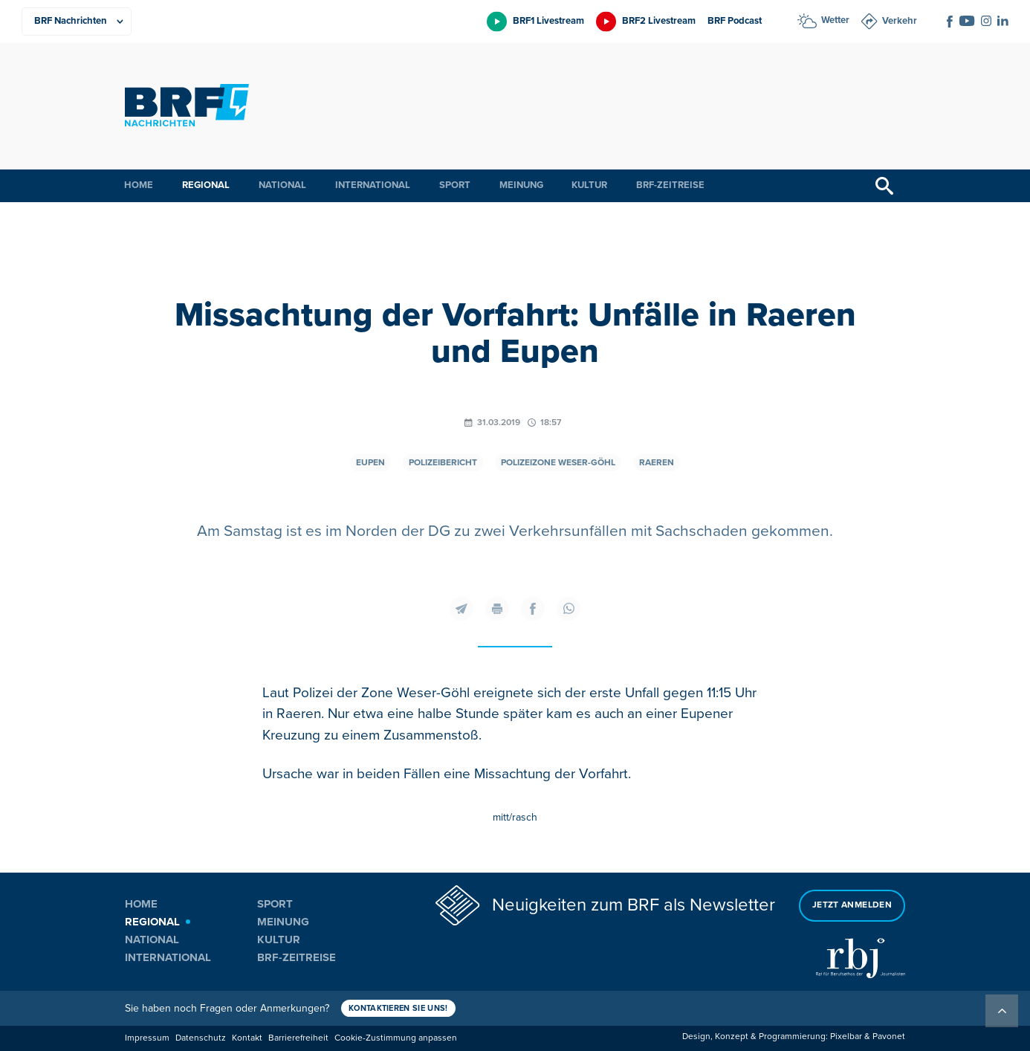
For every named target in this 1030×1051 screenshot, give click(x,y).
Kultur (589, 185)
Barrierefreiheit (298, 1038)
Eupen (370, 462)
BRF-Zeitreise (670, 185)
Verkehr (899, 21)
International (372, 185)
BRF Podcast (734, 21)
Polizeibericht (443, 462)
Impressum (147, 1038)
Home (138, 185)
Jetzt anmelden (852, 905)
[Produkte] (77, 21)
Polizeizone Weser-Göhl (558, 462)
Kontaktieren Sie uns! (398, 1008)
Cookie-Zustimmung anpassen (395, 1038)
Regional (206, 185)
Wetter (835, 20)
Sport (454, 185)
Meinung (521, 185)
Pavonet (888, 1036)
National (282, 185)
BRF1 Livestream (548, 21)
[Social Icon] (950, 22)
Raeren (656, 462)
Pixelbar (846, 1036)
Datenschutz (200, 1038)
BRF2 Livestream (659, 21)
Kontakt (247, 1038)
